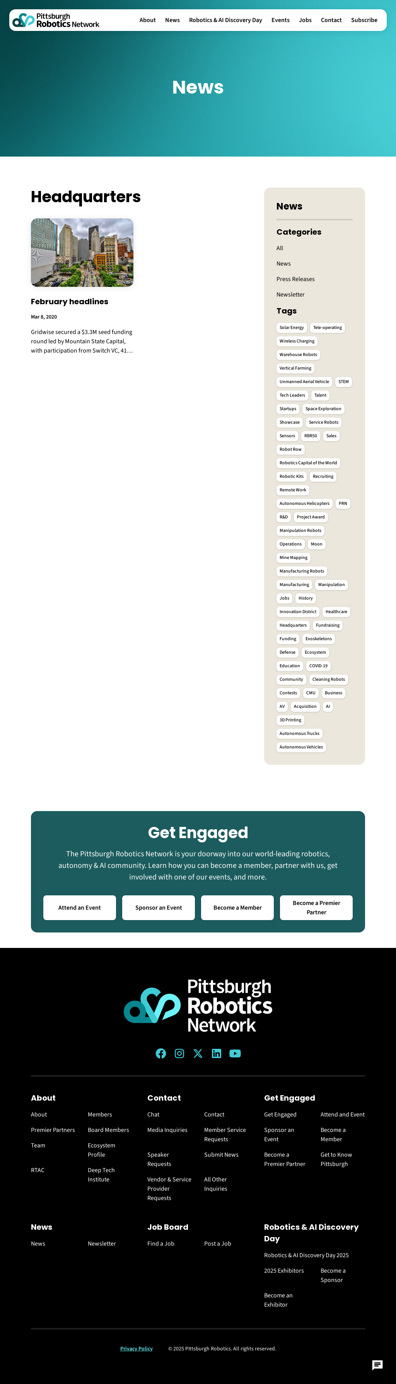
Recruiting (323, 476)
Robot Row (291, 449)
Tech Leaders (292, 395)
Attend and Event (343, 1114)
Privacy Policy (136, 1349)
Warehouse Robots (298, 354)
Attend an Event (79, 907)
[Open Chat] (377, 1365)
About (148, 20)
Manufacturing (294, 584)
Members (100, 1114)
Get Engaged (280, 1114)
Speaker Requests (159, 1159)
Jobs (305, 20)
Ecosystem (315, 652)
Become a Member (237, 907)
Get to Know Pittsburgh (336, 1159)
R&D (284, 517)
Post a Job (217, 1243)
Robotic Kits (292, 476)
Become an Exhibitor (278, 1300)
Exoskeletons (319, 639)
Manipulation (331, 584)
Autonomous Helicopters (304, 503)
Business (333, 693)
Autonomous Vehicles (301, 747)
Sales (331, 436)
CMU (311, 693)
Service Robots (323, 422)
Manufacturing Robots (302, 571)
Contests (288, 693)
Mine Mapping (293, 557)
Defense (287, 652)
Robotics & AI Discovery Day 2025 (306, 1255)
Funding (288, 639)
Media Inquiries (167, 1130)
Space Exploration (323, 409)
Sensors (287, 436)
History (306, 598)
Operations (291, 544)
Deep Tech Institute (101, 1175)
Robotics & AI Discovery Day (225, 20)
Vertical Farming (295, 368)
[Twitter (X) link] (198, 1053)
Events (280, 20)
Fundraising (328, 625)
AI (328, 706)
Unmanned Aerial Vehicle (304, 381)
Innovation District (298, 611)
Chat (153, 1114)
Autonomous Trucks (299, 733)
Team (38, 1145)
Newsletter (291, 294)
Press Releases (296, 279)
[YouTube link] (235, 1053)
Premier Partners (53, 1130)
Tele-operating (327, 327)
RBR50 (310, 436)
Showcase (290, 422)
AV (282, 706)
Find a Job (160, 1243)
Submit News (221, 1154)
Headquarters (293, 625)
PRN (343, 503)
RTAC (37, 1170)
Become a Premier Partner (316, 908)
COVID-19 (318, 666)
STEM (343, 381)
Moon (317, 544)
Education (290, 666)
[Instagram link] (179, 1053)
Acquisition (305, 706)
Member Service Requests (225, 1135)
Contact (331, 20)
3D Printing (290, 720)
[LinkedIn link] (216, 1053)
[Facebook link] (161, 1053)
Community (291, 679)
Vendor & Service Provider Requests (169, 1188)
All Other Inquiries (215, 1184)
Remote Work (293, 490)
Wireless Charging (297, 341)
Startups (288, 409)
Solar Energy (292, 327)
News (172, 20)
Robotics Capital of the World (308, 463)
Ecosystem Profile (101, 1150)
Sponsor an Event (158, 907)
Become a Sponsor (333, 1275)
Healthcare (336, 611)
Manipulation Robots (300, 530)
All (280, 248)
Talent (320, 395)
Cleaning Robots (328, 679)
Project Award (311, 517)
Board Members (108, 1130)
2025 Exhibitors (284, 1270)
